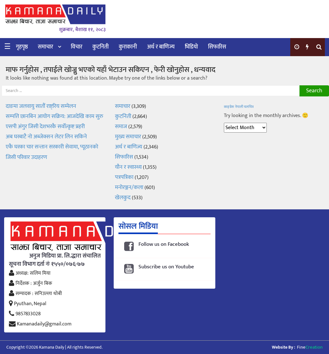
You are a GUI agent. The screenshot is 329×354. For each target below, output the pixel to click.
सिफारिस (217, 47)
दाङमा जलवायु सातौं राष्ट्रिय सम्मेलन (41, 106)
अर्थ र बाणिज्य (161, 47)
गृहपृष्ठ (22, 47)
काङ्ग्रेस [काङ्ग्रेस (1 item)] (229, 107)
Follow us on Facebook (163, 244)
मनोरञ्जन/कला (129, 187)
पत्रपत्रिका (124, 177)
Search (314, 90)
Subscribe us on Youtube (166, 267)
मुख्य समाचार (128, 136)
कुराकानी (128, 47)
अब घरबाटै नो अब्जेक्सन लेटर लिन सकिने (46, 136)
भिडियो (191, 47)
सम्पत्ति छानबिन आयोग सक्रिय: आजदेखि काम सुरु (54, 116)
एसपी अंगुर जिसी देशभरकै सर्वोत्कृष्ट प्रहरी (45, 126)
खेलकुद (123, 197)
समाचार (45, 47)
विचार (76, 47)
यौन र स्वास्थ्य (128, 167)
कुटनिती (100, 47)
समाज (121, 126)
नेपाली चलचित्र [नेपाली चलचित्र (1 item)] (244, 107)
